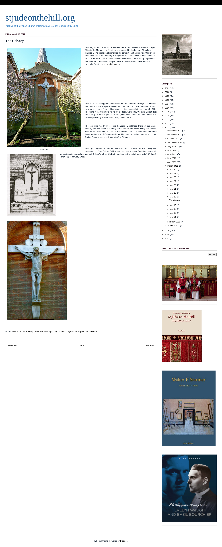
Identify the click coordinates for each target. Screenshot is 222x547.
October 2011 (173, 138)
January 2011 (173, 225)
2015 (167, 112)
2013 (167, 119)
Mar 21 (173, 189)
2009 (167, 234)
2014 (167, 115)
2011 (167, 127)
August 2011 (173, 146)
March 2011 (173, 166)
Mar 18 (173, 197)
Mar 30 (173, 169)
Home (81, 345)
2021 (167, 88)
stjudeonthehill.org (40, 17)
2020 (167, 92)
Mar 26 (173, 185)
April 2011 (172, 162)
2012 (167, 123)
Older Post (149, 345)
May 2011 (172, 158)
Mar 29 (173, 173)
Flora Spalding (50, 331)
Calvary (29, 331)
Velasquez (79, 331)
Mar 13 (173, 205)
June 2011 (172, 154)
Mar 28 (173, 177)
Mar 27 (173, 181)
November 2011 (174, 135)
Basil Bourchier (18, 331)
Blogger (123, 541)
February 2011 (174, 222)
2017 (167, 104)
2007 (167, 238)
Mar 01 (173, 217)
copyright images (111, 64)
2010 (167, 230)
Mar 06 (173, 213)
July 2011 (172, 150)
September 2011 (175, 142)
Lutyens (70, 331)
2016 (167, 108)
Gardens (62, 331)
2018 (167, 100)
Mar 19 (173, 193)
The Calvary (174, 200)
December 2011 (174, 131)
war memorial (91, 331)
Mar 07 (173, 209)
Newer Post (13, 345)
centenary (38, 331)
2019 (167, 96)
